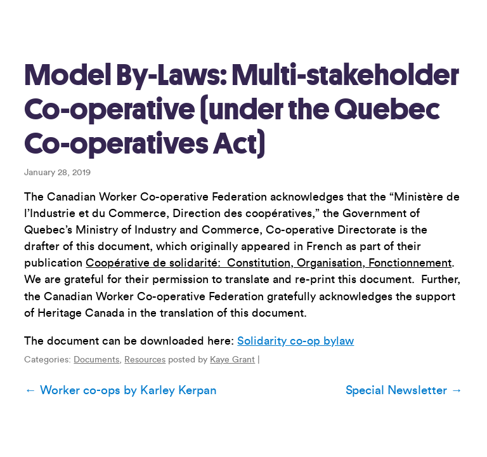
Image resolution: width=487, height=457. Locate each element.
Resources (145, 359)
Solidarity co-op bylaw (295, 341)
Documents (96, 359)
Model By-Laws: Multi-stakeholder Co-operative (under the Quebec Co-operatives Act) (241, 109)
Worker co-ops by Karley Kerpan (120, 390)
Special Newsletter (404, 390)
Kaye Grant (232, 359)
